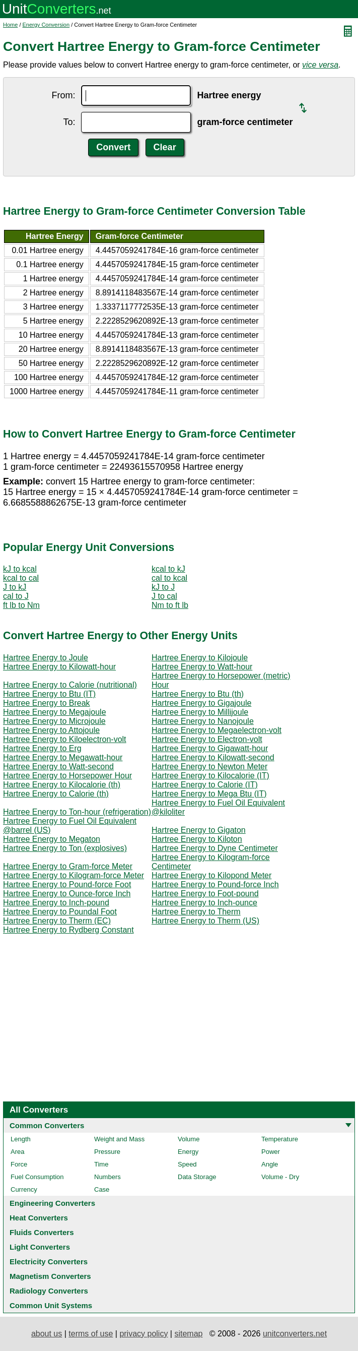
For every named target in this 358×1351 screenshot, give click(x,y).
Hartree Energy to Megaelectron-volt (216, 730)
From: (63, 95)
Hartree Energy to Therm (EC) (57, 920)
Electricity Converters (49, 1261)
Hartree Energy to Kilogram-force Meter (73, 875)
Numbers (107, 1177)
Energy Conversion (46, 25)
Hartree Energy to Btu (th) (198, 694)
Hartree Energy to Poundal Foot (60, 911)
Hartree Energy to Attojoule (51, 730)
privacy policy (143, 1333)
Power (270, 1151)
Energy (188, 1151)
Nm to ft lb (170, 605)
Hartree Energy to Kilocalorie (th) (61, 784)
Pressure (107, 1151)
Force (19, 1164)
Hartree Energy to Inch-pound (56, 902)
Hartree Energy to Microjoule (54, 721)
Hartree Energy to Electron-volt (207, 739)
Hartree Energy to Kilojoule (200, 657)
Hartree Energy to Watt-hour (202, 666)
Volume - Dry (280, 1177)
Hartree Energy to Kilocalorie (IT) (210, 775)
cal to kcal (169, 578)
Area (17, 1151)
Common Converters (47, 1125)
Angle (269, 1164)
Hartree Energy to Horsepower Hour (67, 775)
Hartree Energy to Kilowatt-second (213, 757)
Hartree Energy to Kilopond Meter (211, 875)
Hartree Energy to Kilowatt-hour (59, 666)
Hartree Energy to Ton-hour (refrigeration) (77, 812)
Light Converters (40, 1247)
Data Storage (197, 1177)
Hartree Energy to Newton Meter (209, 766)
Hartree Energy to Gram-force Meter (67, 866)
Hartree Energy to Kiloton (197, 839)
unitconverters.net (295, 1333)
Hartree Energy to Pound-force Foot (67, 884)
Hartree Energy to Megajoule (54, 712)
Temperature (279, 1139)
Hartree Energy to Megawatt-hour (62, 757)
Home (10, 25)
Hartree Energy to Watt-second (58, 766)
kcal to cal (21, 578)
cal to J (16, 596)
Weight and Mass (119, 1139)
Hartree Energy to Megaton (51, 839)
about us (46, 1333)
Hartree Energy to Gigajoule (201, 703)
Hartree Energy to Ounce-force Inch (66, 893)
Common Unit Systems (51, 1305)
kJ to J (163, 587)
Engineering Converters (52, 1203)
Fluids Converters (42, 1232)
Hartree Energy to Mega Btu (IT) (209, 793)
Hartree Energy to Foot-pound (205, 893)
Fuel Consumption (37, 1177)
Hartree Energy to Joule (45, 657)
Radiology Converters (49, 1290)
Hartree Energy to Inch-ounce (204, 902)
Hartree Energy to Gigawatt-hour (210, 748)
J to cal (164, 596)
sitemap (188, 1333)
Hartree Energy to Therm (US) (205, 920)
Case (101, 1189)
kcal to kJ (168, 569)
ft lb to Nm (21, 605)
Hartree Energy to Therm (196, 911)
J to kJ (14, 587)
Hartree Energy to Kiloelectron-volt (64, 739)
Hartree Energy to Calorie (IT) (205, 784)
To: (69, 122)
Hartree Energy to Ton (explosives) (65, 848)
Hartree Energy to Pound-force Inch (215, 884)
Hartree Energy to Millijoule (200, 712)
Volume (188, 1139)
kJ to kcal (20, 569)
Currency (24, 1189)
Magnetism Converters (50, 1276)
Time (101, 1164)
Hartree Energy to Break (46, 703)
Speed (187, 1164)
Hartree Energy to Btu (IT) (49, 694)
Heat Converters (39, 1217)
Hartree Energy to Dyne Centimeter (215, 848)
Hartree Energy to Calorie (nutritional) (70, 685)
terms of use (90, 1333)
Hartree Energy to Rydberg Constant (68, 930)
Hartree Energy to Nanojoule (203, 721)
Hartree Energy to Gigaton (199, 830)
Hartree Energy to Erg (42, 748)
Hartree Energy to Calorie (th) (56, 793)
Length (21, 1139)
